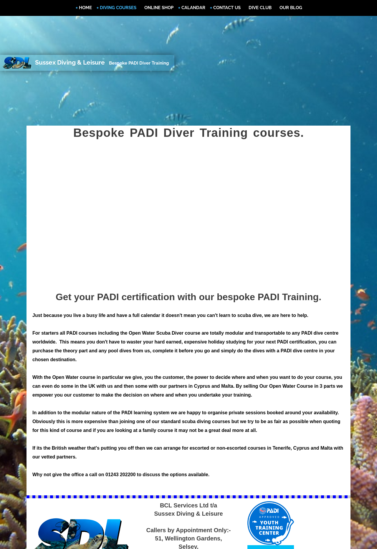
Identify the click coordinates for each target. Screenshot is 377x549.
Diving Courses (118, 7)
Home (85, 7)
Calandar (193, 7)
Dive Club (260, 7)
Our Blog (291, 7)
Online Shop (158, 7)
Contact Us (227, 7)
